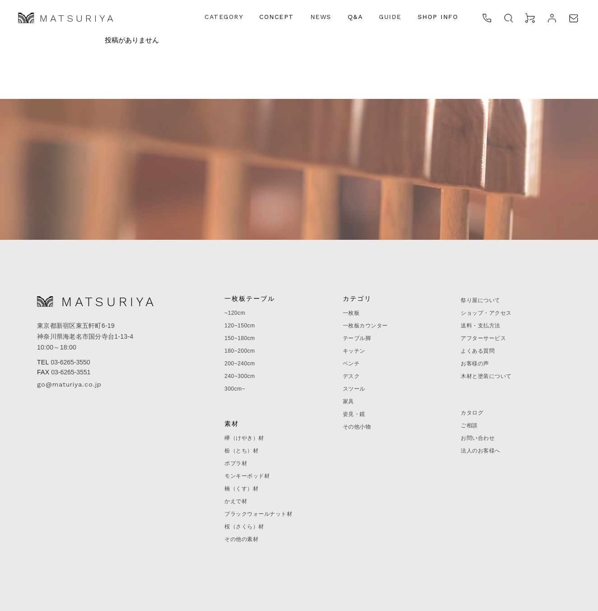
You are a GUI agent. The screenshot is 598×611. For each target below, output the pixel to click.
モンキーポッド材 (247, 476)
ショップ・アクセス (486, 313)
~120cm (234, 313)
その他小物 (357, 427)
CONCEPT (276, 16)
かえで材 (235, 501)
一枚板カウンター (365, 325)
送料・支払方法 (480, 325)
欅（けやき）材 (244, 438)
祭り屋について (480, 300)
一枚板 (351, 313)
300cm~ (234, 389)
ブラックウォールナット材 (258, 514)
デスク (351, 376)
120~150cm (239, 325)
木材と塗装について (486, 376)
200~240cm (239, 363)
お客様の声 (475, 363)
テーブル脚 (357, 338)
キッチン (354, 351)
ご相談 (469, 425)
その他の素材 (241, 539)
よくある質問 (478, 351)
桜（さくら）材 (244, 526)
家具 (348, 401)
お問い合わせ (478, 438)
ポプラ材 (235, 463)
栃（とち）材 (241, 451)
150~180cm (239, 338)
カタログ (472, 413)
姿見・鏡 (354, 414)
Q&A (355, 16)
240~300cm (239, 376)
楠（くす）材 (241, 488)
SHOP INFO (438, 16)
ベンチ (351, 363)
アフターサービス (483, 338)
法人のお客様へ (480, 451)
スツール (354, 389)
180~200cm (239, 351)
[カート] (530, 18)
